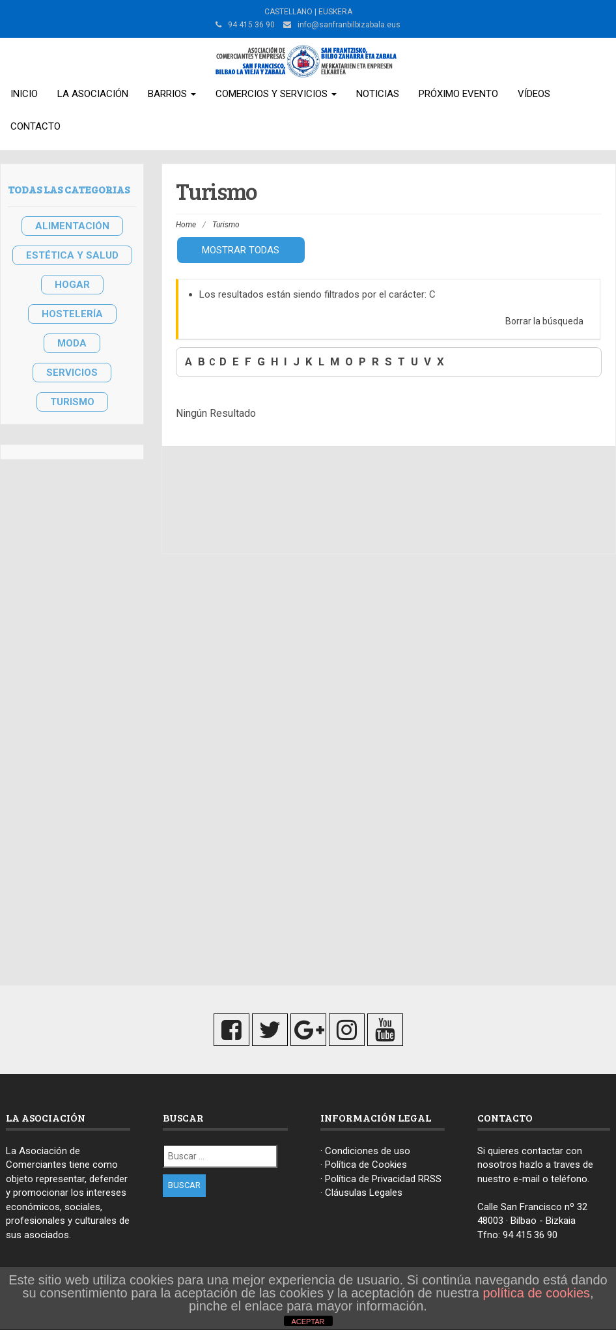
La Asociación (92, 94)
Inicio (24, 94)
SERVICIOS (72, 372)
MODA (72, 343)
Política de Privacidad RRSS (383, 1179)
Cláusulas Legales (363, 1192)
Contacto (35, 126)
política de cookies (537, 1293)
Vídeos (534, 94)
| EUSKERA (332, 11)
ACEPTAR (307, 1321)
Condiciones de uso (367, 1151)
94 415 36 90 (530, 1235)
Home (186, 224)
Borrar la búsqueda (544, 321)
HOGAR (72, 284)
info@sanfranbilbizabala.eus (349, 24)
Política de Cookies (366, 1164)
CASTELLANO (288, 11)
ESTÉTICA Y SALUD (72, 255)
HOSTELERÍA (72, 314)
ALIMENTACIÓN (72, 226)
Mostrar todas (240, 250)
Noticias (377, 94)
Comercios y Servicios (276, 94)
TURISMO (72, 402)
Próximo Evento (458, 94)
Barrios (172, 94)
